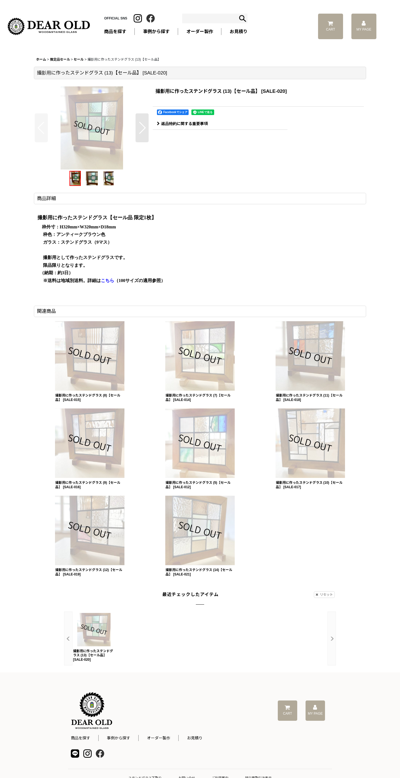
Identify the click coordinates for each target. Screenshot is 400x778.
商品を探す (80, 738)
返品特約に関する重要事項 (182, 123)
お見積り (194, 738)
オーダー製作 (199, 31)
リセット (324, 594)
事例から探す (118, 738)
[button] (41, 127)
